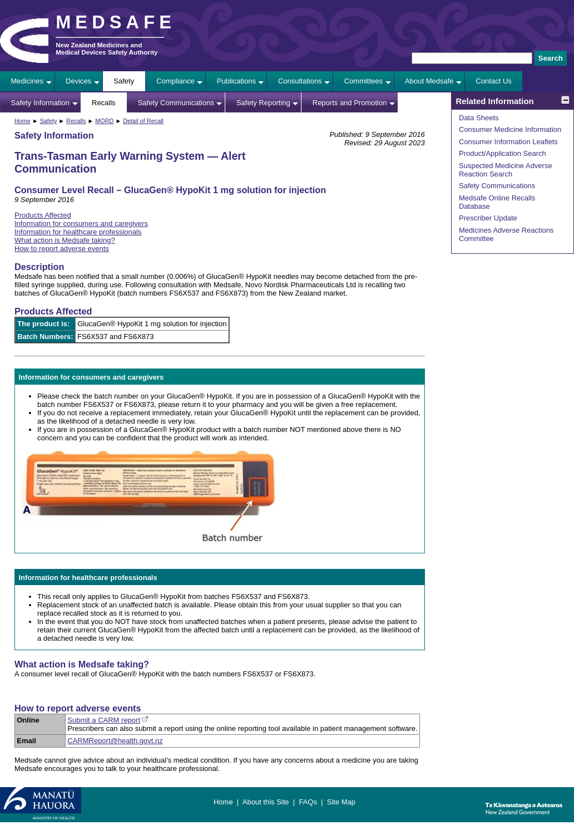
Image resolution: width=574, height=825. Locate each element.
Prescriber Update (488, 218)
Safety (123, 81)
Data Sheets (479, 118)
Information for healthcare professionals (77, 232)
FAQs (308, 802)
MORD (104, 120)
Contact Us (494, 81)
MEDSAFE (116, 22)
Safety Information (40, 103)
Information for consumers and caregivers (81, 223)
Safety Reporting (263, 103)
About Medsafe (429, 81)
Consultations (300, 81)
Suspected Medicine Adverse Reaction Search (505, 169)
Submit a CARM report (103, 720)
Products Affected (42, 215)
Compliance (175, 81)
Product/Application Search (502, 153)
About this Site (266, 802)
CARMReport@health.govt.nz (114, 740)
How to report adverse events (61, 248)
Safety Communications (176, 103)
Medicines (27, 81)
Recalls (104, 103)
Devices (78, 81)
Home (22, 120)
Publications (236, 81)
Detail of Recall (143, 120)
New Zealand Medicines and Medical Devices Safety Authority (106, 48)
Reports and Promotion (350, 103)
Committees (363, 81)
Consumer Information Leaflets (508, 142)
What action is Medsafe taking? (64, 240)
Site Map (341, 802)
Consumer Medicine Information (510, 129)
